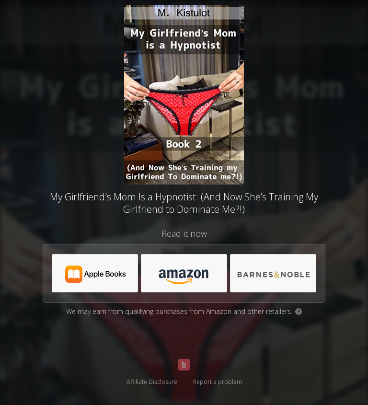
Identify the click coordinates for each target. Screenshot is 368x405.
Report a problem (217, 382)
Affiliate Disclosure (151, 382)
